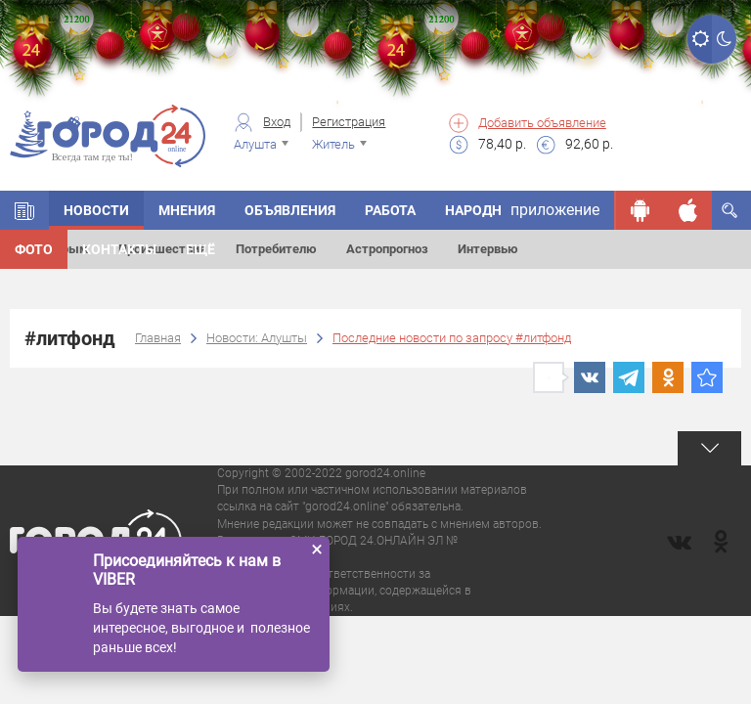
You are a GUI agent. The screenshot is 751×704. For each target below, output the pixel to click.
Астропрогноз (387, 249)
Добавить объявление (542, 122)
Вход (276, 121)
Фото (34, 249)
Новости (96, 210)
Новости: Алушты (256, 337)
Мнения (186, 210)
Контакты (119, 249)
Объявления (289, 210)
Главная (158, 337)
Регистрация (348, 121)
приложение (554, 209)
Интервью (488, 249)
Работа (390, 210)
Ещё (200, 249)
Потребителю (276, 249)
